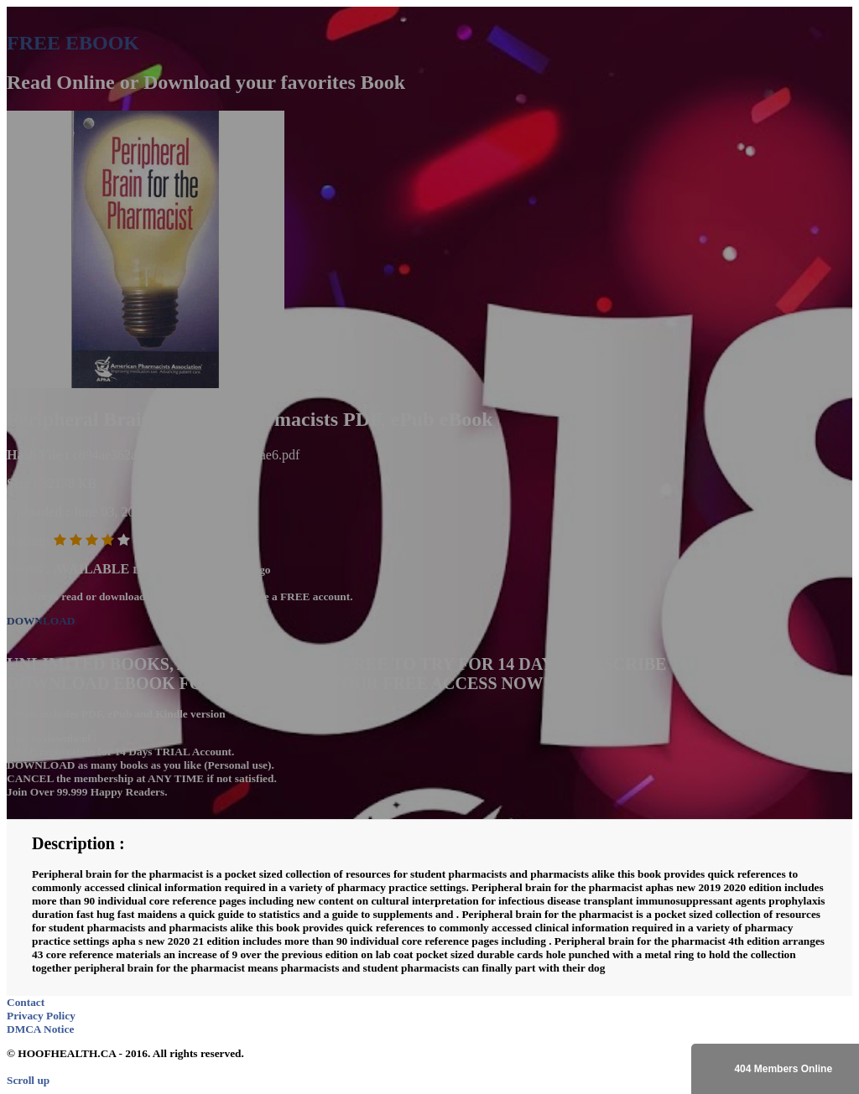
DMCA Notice (40, 1029)
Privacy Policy (41, 1015)
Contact (25, 1002)
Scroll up (28, 1080)
